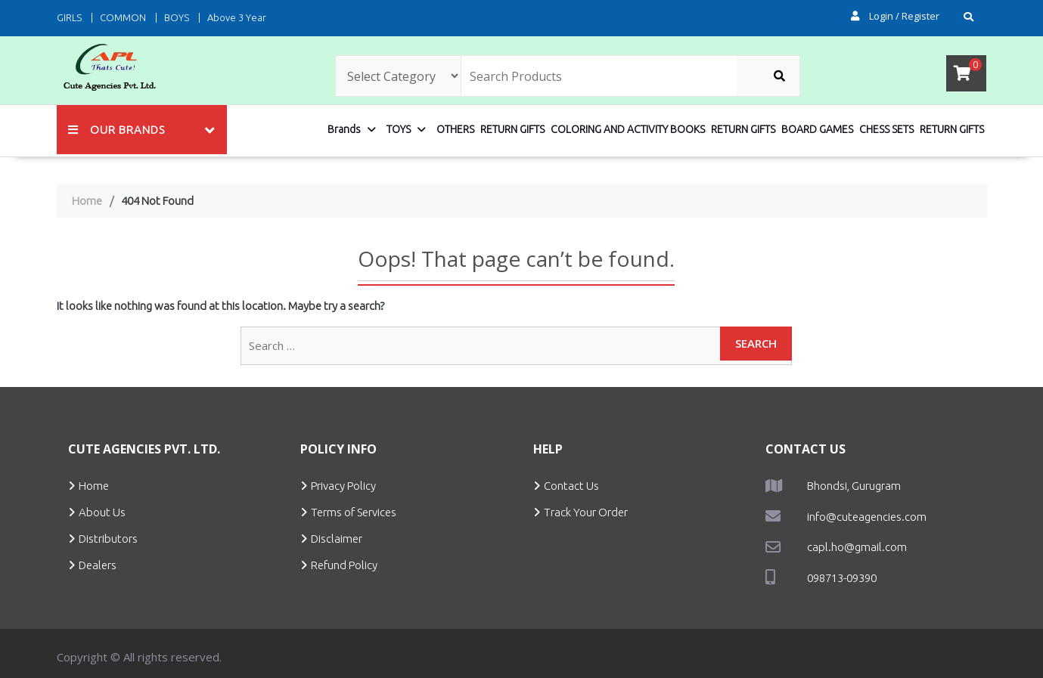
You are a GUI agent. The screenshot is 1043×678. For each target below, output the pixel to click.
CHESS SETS (886, 129)
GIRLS (69, 17)
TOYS (398, 129)
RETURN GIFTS (512, 129)
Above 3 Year (236, 17)
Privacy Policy (343, 485)
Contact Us (571, 485)
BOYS (176, 17)
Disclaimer (336, 538)
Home (94, 485)
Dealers (97, 565)
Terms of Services (353, 512)
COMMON (123, 17)
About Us (102, 512)
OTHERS (455, 129)
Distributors (108, 538)
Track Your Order (586, 512)
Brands (344, 129)
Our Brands (116, 129)
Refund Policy (344, 565)
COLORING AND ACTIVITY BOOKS (628, 129)
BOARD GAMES (817, 129)
